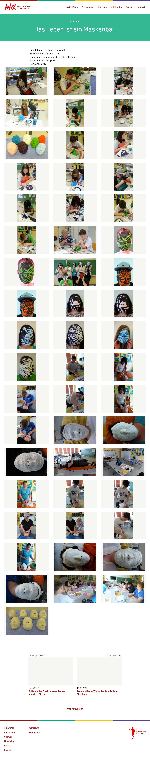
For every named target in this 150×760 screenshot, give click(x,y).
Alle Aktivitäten (75, 708)
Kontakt (141, 7)
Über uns (102, 7)
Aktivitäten (72, 7)
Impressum (33, 727)
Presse (129, 7)
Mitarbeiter (116, 7)
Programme (88, 7)
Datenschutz (34, 732)
